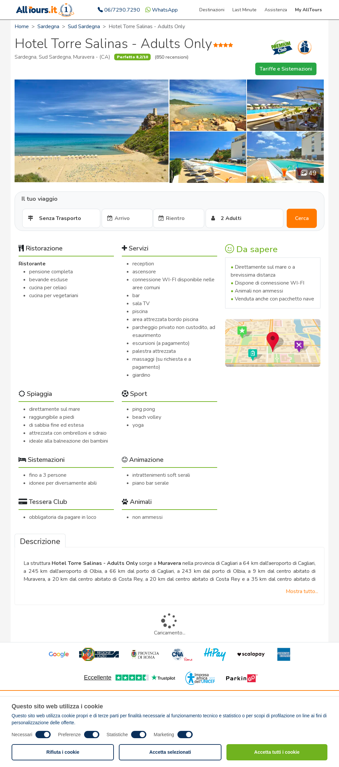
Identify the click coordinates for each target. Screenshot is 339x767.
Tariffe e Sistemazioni (286, 69)
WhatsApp (161, 10)
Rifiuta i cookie (62, 752)
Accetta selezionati (170, 752)
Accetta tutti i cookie (277, 752)
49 (308, 173)
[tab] (40, 541)
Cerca (302, 218)
